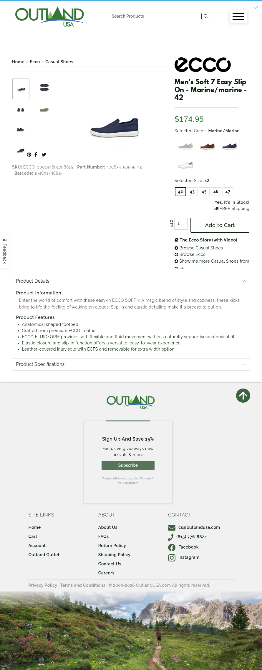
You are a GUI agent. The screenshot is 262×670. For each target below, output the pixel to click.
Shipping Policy (114, 554)
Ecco (35, 61)
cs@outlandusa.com (194, 527)
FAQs (103, 536)
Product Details (32, 281)
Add (220, 225)
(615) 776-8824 (187, 536)
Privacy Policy (43, 585)
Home (18, 61)
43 (192, 191)
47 (228, 191)
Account (37, 545)
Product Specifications (40, 364)
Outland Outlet (44, 554)
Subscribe (128, 465)
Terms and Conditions (83, 585)
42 (180, 191)
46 (216, 191)
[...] (155, 16)
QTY (171, 223)
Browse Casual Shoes (199, 248)
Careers (106, 573)
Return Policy (112, 545)
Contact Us (109, 563)
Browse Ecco (190, 254)
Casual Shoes (59, 61)
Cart (33, 536)
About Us (107, 527)
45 (204, 191)
